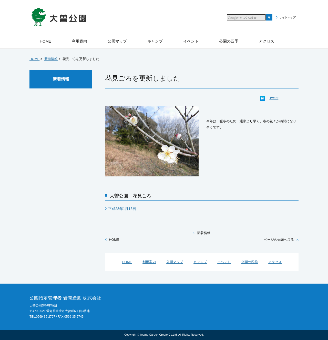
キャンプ (200, 262)
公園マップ (174, 262)
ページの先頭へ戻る (279, 240)
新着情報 (51, 59)
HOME (34, 59)
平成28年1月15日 (122, 209)
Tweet (273, 98)
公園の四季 (249, 262)
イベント (224, 262)
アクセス (275, 262)
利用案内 (149, 262)
